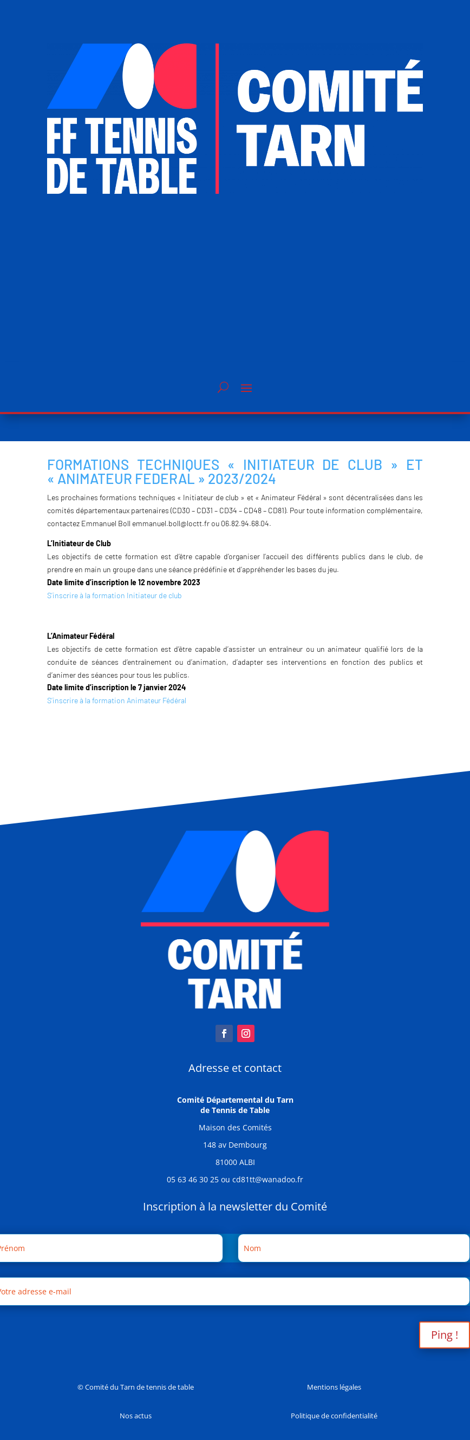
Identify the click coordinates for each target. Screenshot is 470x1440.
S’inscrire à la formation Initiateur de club (114, 595)
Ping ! (444, 1334)
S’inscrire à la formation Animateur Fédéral (116, 700)
